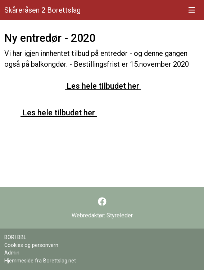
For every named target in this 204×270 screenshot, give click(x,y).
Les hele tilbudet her (103, 85)
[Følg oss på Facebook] (102, 202)
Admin (11, 253)
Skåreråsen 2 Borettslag (42, 10)
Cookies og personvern (31, 245)
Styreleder (119, 215)
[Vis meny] (192, 10)
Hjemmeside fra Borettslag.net (40, 261)
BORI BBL (15, 237)
